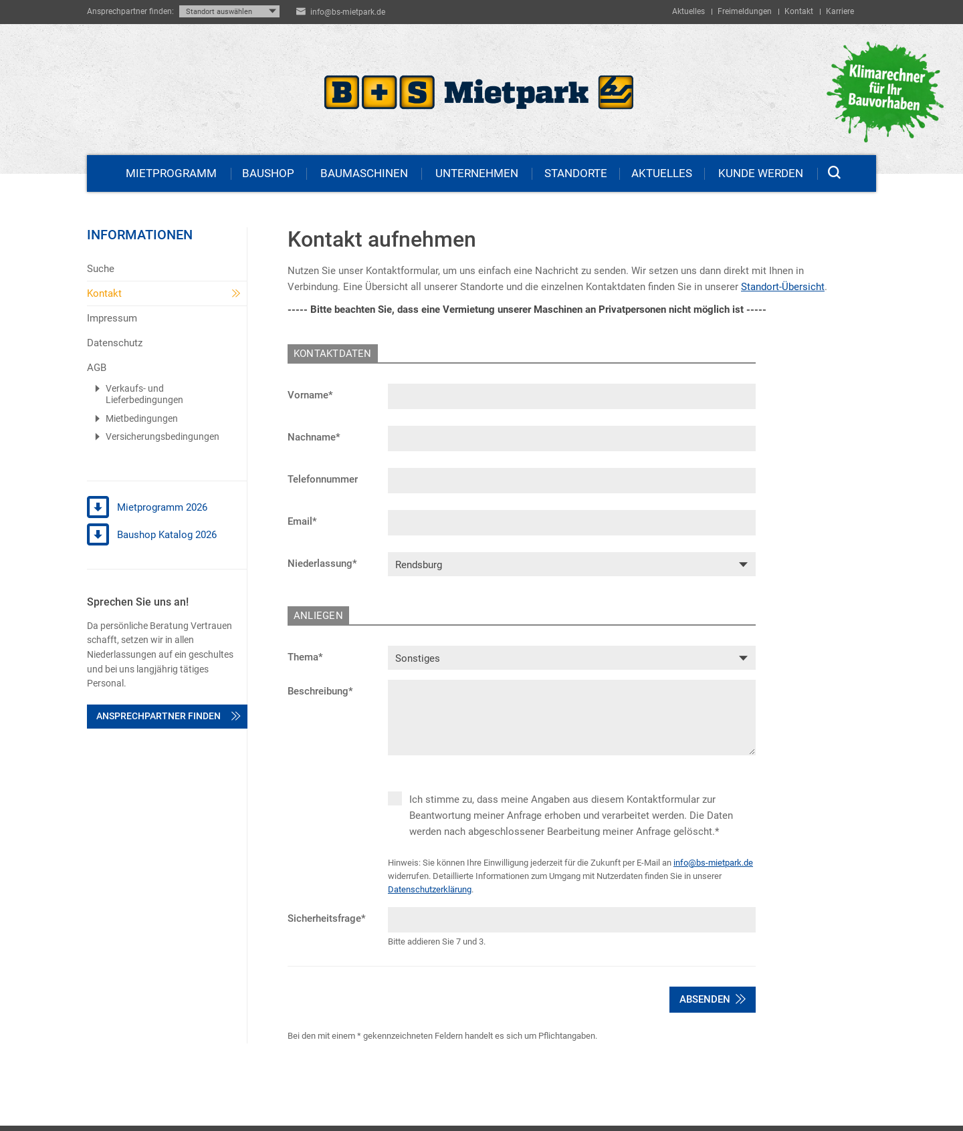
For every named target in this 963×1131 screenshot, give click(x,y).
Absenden (712, 999)
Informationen (140, 235)
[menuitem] (167, 269)
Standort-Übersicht (783, 287)
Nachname (314, 437)
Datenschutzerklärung (429, 889)
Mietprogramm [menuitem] (171, 173)
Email (302, 521)
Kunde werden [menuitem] (760, 173)
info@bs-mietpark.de (347, 12)
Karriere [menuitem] (840, 11)
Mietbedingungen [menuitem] (142, 418)
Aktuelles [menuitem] (688, 11)
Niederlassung (322, 563)
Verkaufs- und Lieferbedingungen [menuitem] (144, 394)
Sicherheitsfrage (327, 918)
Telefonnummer (323, 479)
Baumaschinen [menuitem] (364, 173)
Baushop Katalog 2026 (152, 535)
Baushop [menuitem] (268, 173)
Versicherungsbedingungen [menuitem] (162, 436)
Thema (305, 657)
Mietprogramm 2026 (147, 508)
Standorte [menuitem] (575, 173)
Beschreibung (320, 691)
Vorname (310, 395)
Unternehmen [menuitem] (476, 173)
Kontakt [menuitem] (798, 11)
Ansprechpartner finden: (130, 11)
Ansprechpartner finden (168, 716)
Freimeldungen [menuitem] (745, 11)
